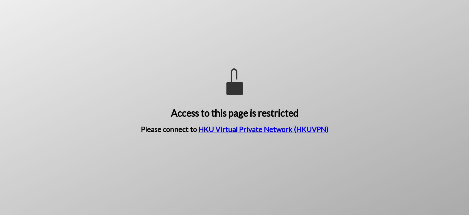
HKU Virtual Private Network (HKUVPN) (263, 129)
